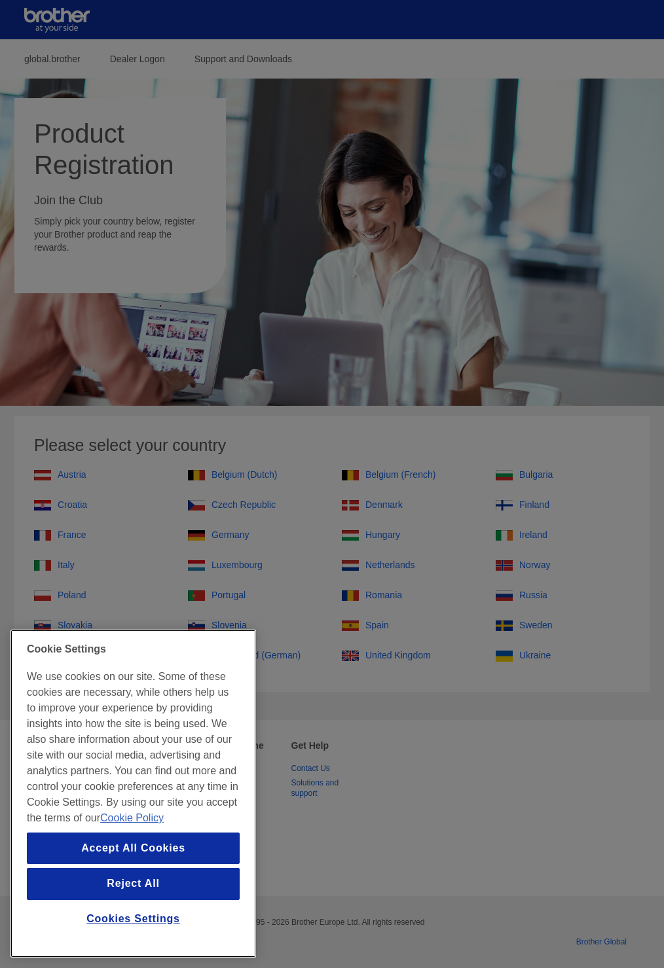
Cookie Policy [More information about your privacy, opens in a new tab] (132, 817)
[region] (133, 794)
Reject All (133, 883)
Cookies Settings (133, 918)
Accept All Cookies (133, 847)
